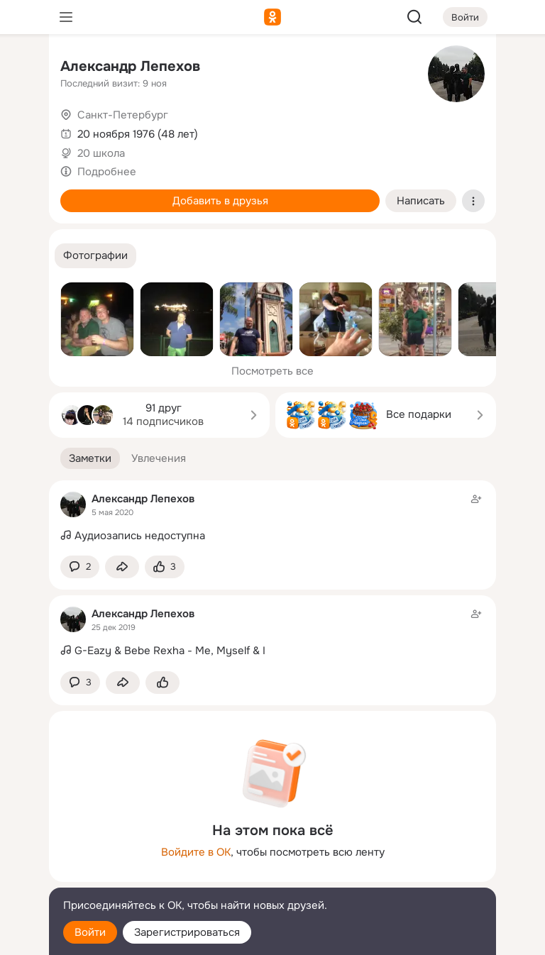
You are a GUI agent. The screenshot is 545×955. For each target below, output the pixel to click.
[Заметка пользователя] (272, 518)
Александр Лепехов (130, 66)
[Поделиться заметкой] (122, 567)
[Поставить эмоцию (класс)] (165, 567)
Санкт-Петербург (122, 115)
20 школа (101, 153)
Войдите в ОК (196, 852)
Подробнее (106, 171)
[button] (95, 255)
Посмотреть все (272, 371)
